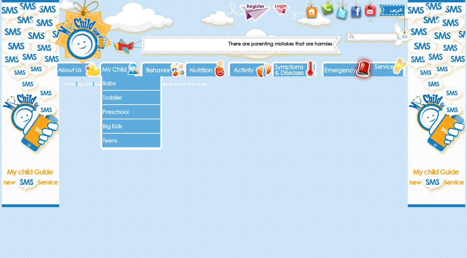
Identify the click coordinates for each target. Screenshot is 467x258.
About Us (69, 70)
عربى (396, 9)
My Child (114, 69)
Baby (109, 83)
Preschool (115, 112)
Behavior (158, 70)
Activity (244, 70)
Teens (110, 140)
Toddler (112, 97)
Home (69, 84)
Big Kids (112, 126)
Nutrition (201, 70)
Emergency (340, 70)
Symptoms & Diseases (289, 70)
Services (385, 67)
